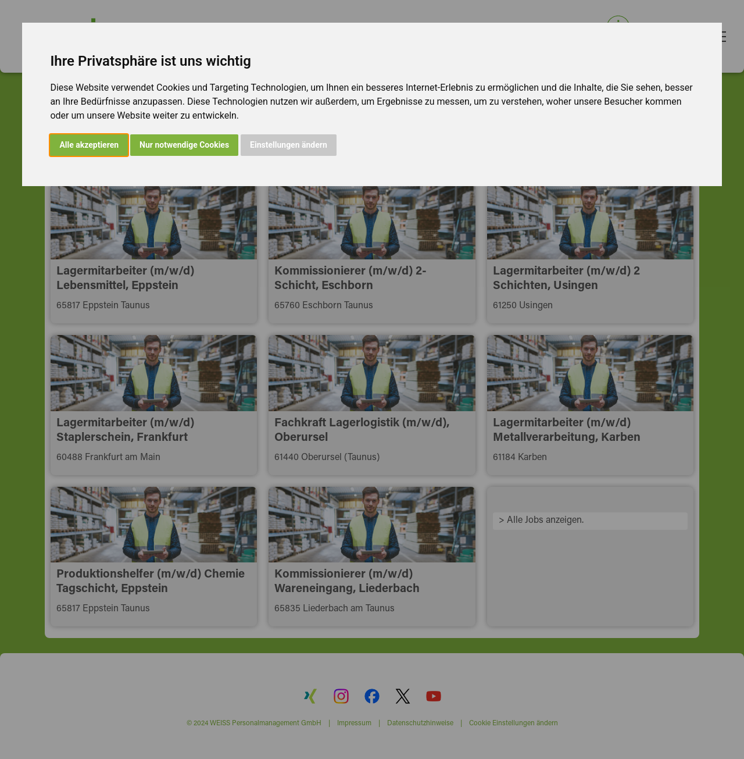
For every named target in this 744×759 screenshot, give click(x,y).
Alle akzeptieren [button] (89, 144)
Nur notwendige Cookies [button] (184, 144)
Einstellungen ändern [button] (288, 144)
